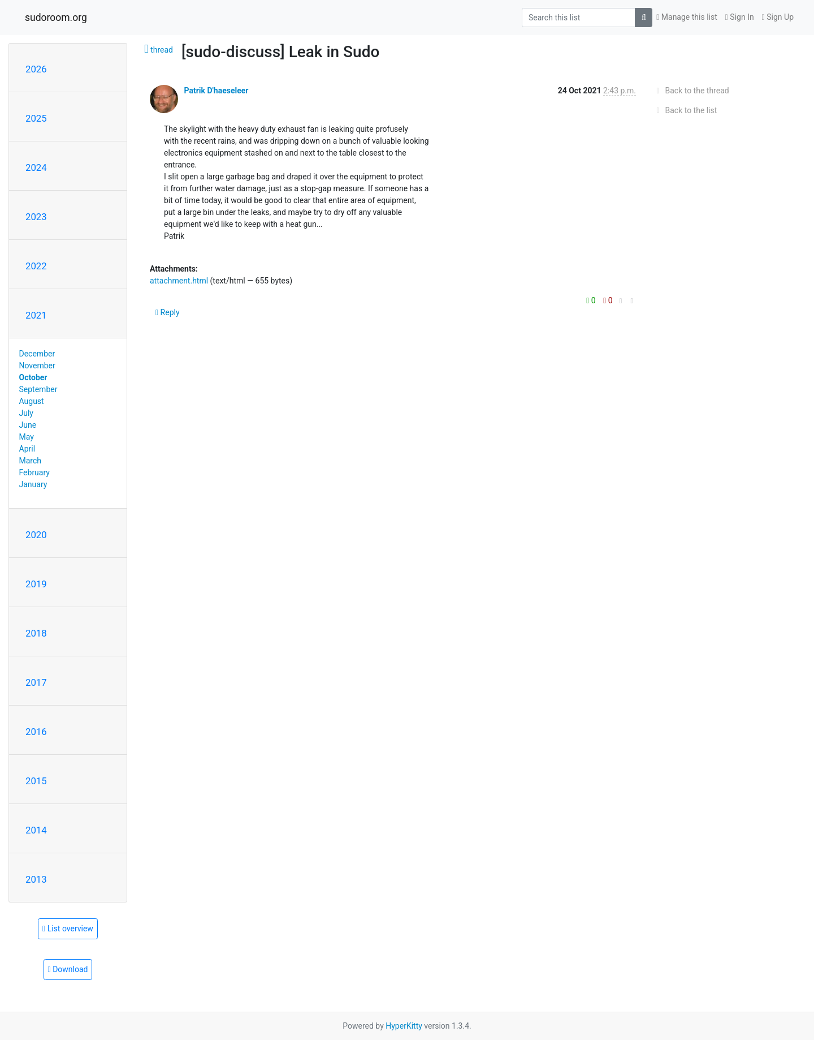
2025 (36, 118)
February (34, 472)
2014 (36, 830)
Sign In (739, 17)
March (30, 460)
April (27, 448)
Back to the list (685, 110)
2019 (36, 584)
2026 (36, 69)
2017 (36, 682)
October (33, 377)
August (31, 401)
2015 (36, 781)
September (38, 389)
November (37, 365)
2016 (36, 731)
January (33, 484)
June (28, 424)
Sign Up (778, 17)
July (26, 413)
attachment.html (179, 280)
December (37, 353)
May (26, 436)
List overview (67, 928)
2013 (36, 879)
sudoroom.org (56, 17)
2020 (36, 534)
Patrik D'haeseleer (216, 90)
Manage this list (686, 17)
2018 (36, 633)
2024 (36, 167)
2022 (36, 266)
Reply (167, 312)
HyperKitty (404, 1025)
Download (68, 969)
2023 (36, 216)
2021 (36, 315)
